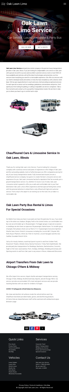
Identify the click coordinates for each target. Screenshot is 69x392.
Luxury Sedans (13, 362)
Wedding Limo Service (42, 348)
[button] (26, 328)
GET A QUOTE (43, 47)
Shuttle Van (12, 368)
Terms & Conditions (14, 348)
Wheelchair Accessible (15, 373)
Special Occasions (41, 351)
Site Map (11, 351)
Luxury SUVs (12, 364)
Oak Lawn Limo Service (42, 362)
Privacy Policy (13, 346)
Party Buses (12, 370)
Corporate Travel (40, 344)
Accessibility (12, 350)
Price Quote (12, 344)
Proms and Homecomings (43, 350)
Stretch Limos (13, 366)
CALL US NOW (26, 47)
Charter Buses (13, 372)
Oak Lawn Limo (17, 4)
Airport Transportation (42, 346)
